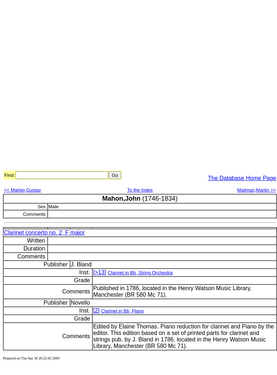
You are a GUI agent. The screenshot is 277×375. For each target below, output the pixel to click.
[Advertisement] (83, 86)
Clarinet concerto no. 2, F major (44, 233)
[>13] (99, 272)
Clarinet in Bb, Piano (122, 311)
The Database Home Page (242, 178)
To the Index (140, 190)
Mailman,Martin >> (256, 190)
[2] (96, 311)
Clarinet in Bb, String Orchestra (140, 272)
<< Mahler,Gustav (22, 190)
